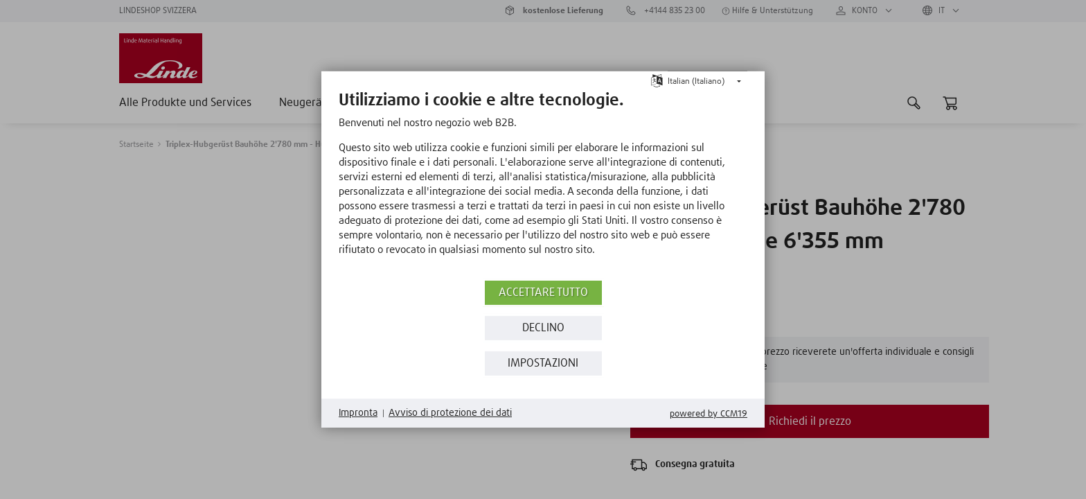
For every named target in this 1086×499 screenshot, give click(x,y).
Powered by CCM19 (708, 414)
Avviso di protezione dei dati (450, 413)
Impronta (358, 413)
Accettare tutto (543, 293)
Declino (543, 328)
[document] (543, 183)
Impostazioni (543, 363)
